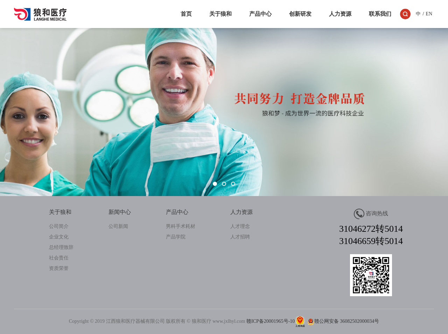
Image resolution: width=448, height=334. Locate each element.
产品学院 (176, 236)
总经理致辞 (61, 247)
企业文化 (59, 236)
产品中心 (260, 14)
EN (429, 13)
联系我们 (380, 14)
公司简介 (59, 226)
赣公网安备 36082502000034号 (342, 321)
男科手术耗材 (180, 226)
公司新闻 (118, 226)
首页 (186, 14)
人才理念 (240, 226)
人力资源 (340, 14)
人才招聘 (240, 236)
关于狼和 (220, 14)
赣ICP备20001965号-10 (270, 321)
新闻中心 (119, 212)
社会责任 (59, 257)
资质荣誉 (59, 268)
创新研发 (300, 14)
